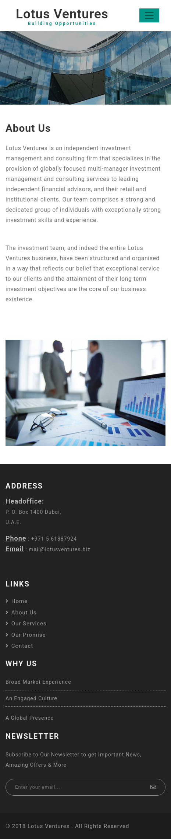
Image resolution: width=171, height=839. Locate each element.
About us (21, 612)
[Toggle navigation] (149, 15)
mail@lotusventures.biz (59, 549)
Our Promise (26, 635)
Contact (19, 646)
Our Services (26, 623)
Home (17, 601)
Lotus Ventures (62, 16)
